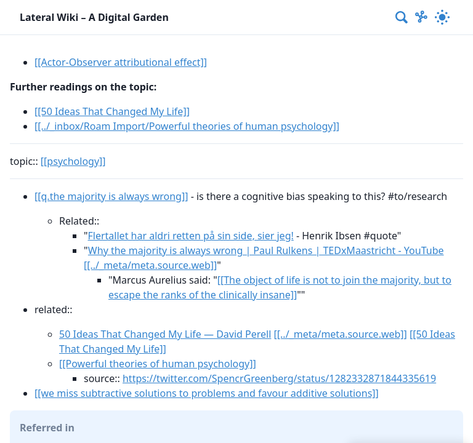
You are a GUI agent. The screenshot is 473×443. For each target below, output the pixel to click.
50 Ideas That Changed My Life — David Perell (165, 334)
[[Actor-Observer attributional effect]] (120, 62)
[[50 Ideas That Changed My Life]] (112, 111)
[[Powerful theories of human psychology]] (157, 363)
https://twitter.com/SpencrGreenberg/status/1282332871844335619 (279, 378)
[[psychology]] (73, 161)
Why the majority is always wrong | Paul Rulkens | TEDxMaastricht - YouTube (266, 250)
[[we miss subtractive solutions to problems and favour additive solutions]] (206, 393)
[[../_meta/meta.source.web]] (150, 265)
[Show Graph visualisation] (421, 17)
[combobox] (402, 17)
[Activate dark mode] (442, 17)
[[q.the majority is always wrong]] (111, 196)
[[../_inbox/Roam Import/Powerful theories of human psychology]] (186, 126)
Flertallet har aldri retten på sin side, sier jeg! (191, 235)
